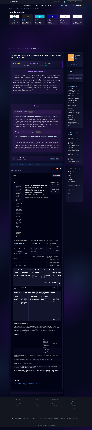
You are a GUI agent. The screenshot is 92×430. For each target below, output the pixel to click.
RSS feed (74, 401)
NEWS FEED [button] (28, 5)
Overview (12, 48)
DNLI (61, 19)
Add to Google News (74, 407)
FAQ (18, 405)
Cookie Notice (36, 403)
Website (70, 189)
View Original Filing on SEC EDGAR (26, 384)
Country (70, 193)
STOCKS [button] (51, 5)
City (69, 197)
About (18, 401)
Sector (70, 183)
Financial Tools (55, 414)
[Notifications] (64, 1)
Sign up (60, 1)
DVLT (11, 19)
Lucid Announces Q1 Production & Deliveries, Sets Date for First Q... (27, 23)
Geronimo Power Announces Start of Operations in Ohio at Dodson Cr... (77, 23)
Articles (55, 401)
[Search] (74, 1)
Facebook (73, 403)
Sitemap (18, 410)
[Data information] (79, 169)
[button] (45, 71)
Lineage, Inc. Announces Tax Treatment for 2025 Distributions (74, 114)
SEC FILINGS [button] (40, 5)
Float (69, 175)
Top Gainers (55, 403)
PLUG (36, 19)
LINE (76, 59)
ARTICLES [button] (69, 5)
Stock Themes (55, 410)
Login (55, 1)
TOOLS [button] (60, 5)
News (27, 48)
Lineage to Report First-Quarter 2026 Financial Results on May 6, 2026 (74, 92)
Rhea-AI (18, 407)
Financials (20, 48)
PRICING (79, 5)
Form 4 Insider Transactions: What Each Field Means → (27, 165)
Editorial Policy (18, 403)
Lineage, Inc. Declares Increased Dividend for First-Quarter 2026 (73, 99)
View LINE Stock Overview (74, 64)
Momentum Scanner (55, 407)
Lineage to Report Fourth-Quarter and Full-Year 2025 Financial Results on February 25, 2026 (74, 122)
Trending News (17, 12)
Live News (55, 412)
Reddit (73, 405)
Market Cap (71, 171)
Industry (70, 179)
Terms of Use (37, 401)
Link (69, 191)
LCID (23, 19)
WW (48, 19)
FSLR (74, 19)
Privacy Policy (36, 405)
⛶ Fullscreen (56, 175)
